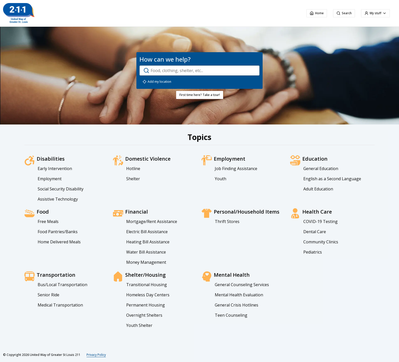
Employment (50, 179)
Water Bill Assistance (146, 252)
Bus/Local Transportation (62, 284)
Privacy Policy (96, 355)
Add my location (156, 82)
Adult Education (318, 189)
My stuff (375, 13)
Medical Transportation (60, 305)
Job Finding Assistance (236, 168)
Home (317, 13)
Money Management (146, 262)
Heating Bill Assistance (147, 242)
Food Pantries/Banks (58, 231)
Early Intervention (55, 168)
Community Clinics (320, 242)
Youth (220, 179)
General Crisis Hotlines (236, 305)
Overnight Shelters (144, 315)
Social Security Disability (60, 189)
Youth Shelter (139, 325)
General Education (320, 168)
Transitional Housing (146, 284)
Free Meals (48, 221)
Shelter (133, 179)
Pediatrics (312, 252)
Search (344, 13)
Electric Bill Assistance (147, 231)
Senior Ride (48, 295)
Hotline (133, 168)
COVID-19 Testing (320, 221)
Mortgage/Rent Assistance (151, 221)
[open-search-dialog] (199, 70)
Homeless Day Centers (147, 295)
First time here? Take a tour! (199, 95)
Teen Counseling (231, 315)
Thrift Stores (227, 221)
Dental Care (314, 231)
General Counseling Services (242, 284)
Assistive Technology (58, 199)
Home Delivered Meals (59, 242)
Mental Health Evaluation (239, 295)
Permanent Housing (145, 305)
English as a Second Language (332, 179)
